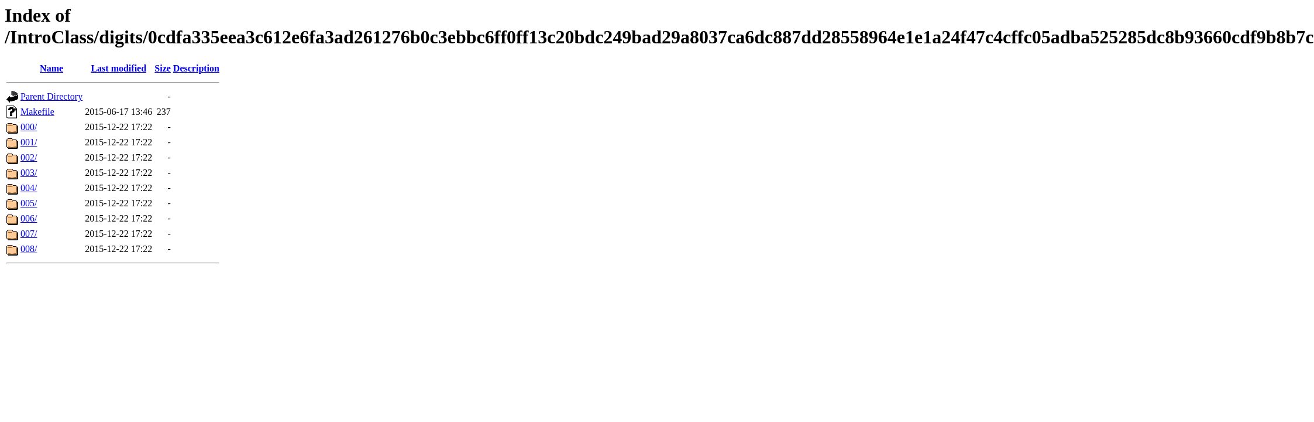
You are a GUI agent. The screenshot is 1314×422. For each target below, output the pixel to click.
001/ (28, 142)
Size (162, 68)
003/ (28, 173)
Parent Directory (51, 96)
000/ (28, 127)
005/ (28, 203)
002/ (28, 157)
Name (51, 68)
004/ (28, 188)
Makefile (37, 112)
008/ (28, 249)
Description (196, 68)
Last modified (118, 68)
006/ (28, 218)
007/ (28, 234)
